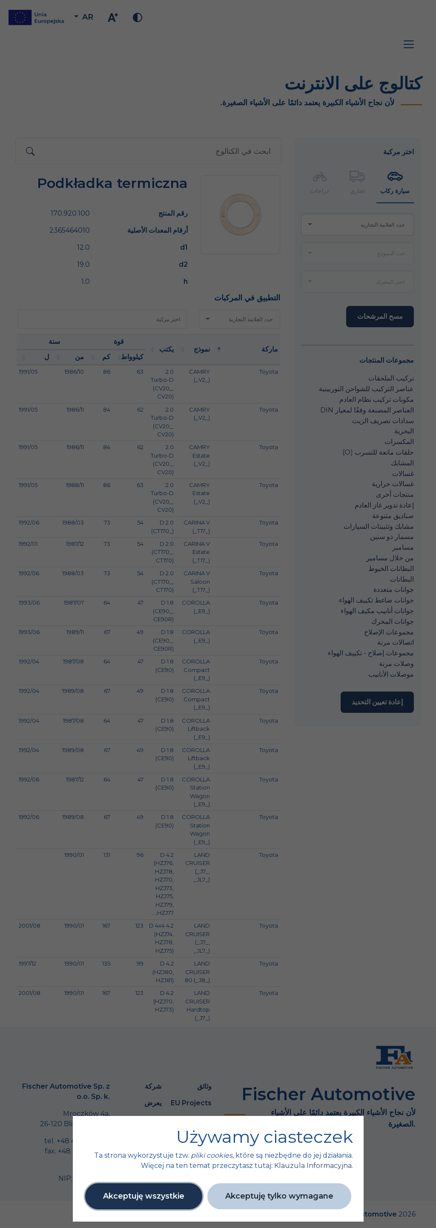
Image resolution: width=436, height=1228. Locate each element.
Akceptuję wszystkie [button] (143, 1196)
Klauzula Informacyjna (313, 1166)
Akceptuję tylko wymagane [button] (279, 1196)
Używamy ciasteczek (264, 1137)
